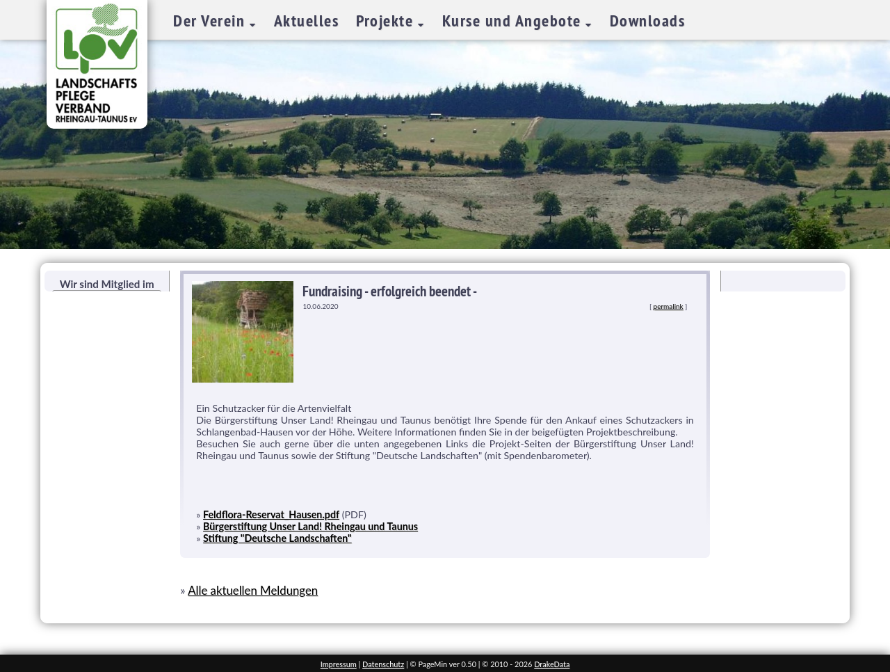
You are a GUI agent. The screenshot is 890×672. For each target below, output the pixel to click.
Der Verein (211, 20)
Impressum (339, 664)
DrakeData (551, 664)
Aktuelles (306, 20)
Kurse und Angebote (514, 20)
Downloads (648, 20)
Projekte (387, 20)
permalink (668, 306)
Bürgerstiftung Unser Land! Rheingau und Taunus (310, 526)
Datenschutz (383, 664)
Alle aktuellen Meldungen (253, 590)
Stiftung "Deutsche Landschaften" (277, 538)
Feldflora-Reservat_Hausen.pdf (271, 514)
